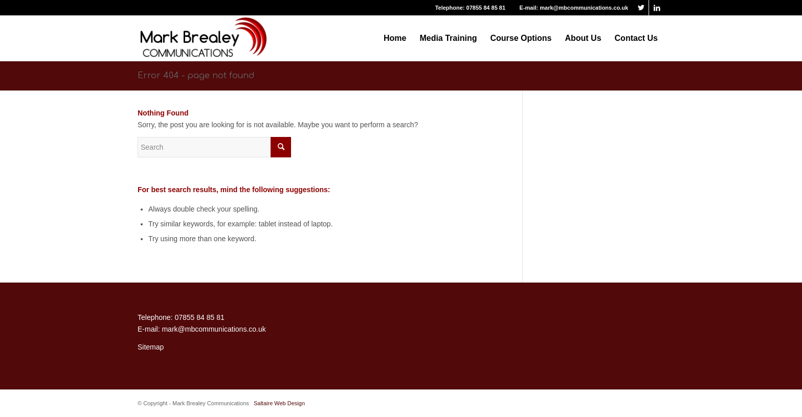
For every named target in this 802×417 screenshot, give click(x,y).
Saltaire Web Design (279, 403)
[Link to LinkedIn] (656, 7)
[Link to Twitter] (641, 7)
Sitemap (151, 347)
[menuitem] (395, 38)
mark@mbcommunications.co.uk (584, 8)
